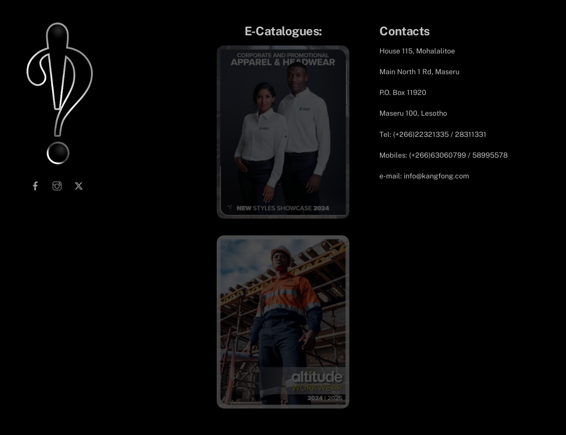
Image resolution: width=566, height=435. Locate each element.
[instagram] (57, 185)
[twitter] (79, 185)
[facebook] (35, 185)
